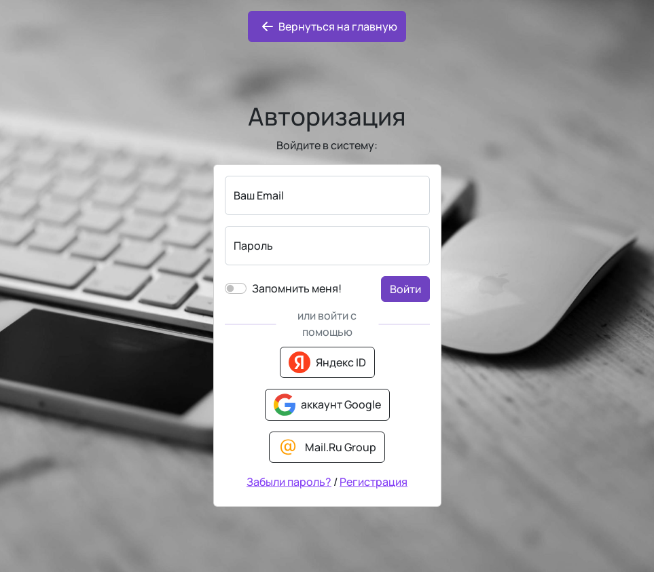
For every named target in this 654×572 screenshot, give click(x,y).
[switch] (236, 288)
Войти (405, 289)
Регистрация (373, 481)
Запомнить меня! (297, 288)
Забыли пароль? (289, 481)
